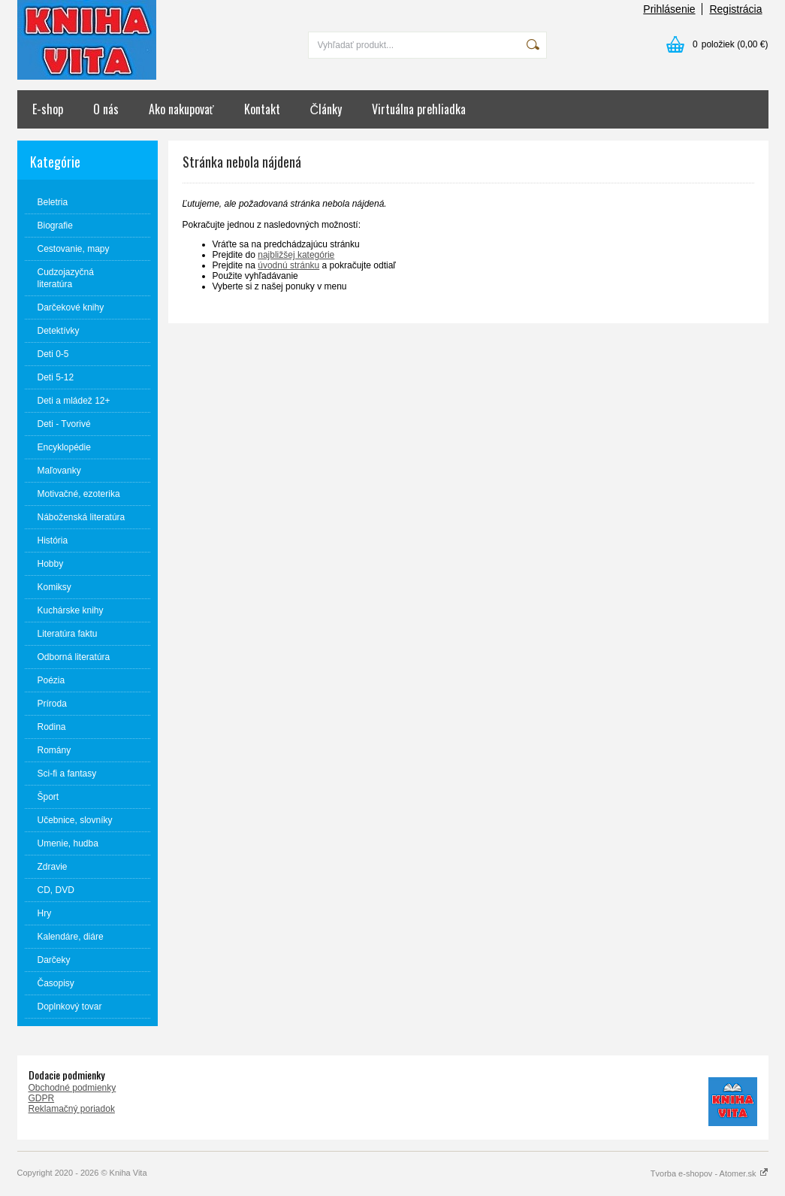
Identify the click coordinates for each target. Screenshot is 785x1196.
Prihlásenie (669, 9)
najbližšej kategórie (296, 255)
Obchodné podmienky (72, 1087)
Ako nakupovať (181, 109)
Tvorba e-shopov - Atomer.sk (709, 1173)
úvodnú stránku (288, 265)
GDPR (42, 1098)
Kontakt (262, 109)
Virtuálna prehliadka (419, 109)
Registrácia (735, 9)
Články (326, 109)
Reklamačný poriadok (72, 1109)
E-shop (47, 109)
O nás (106, 109)
